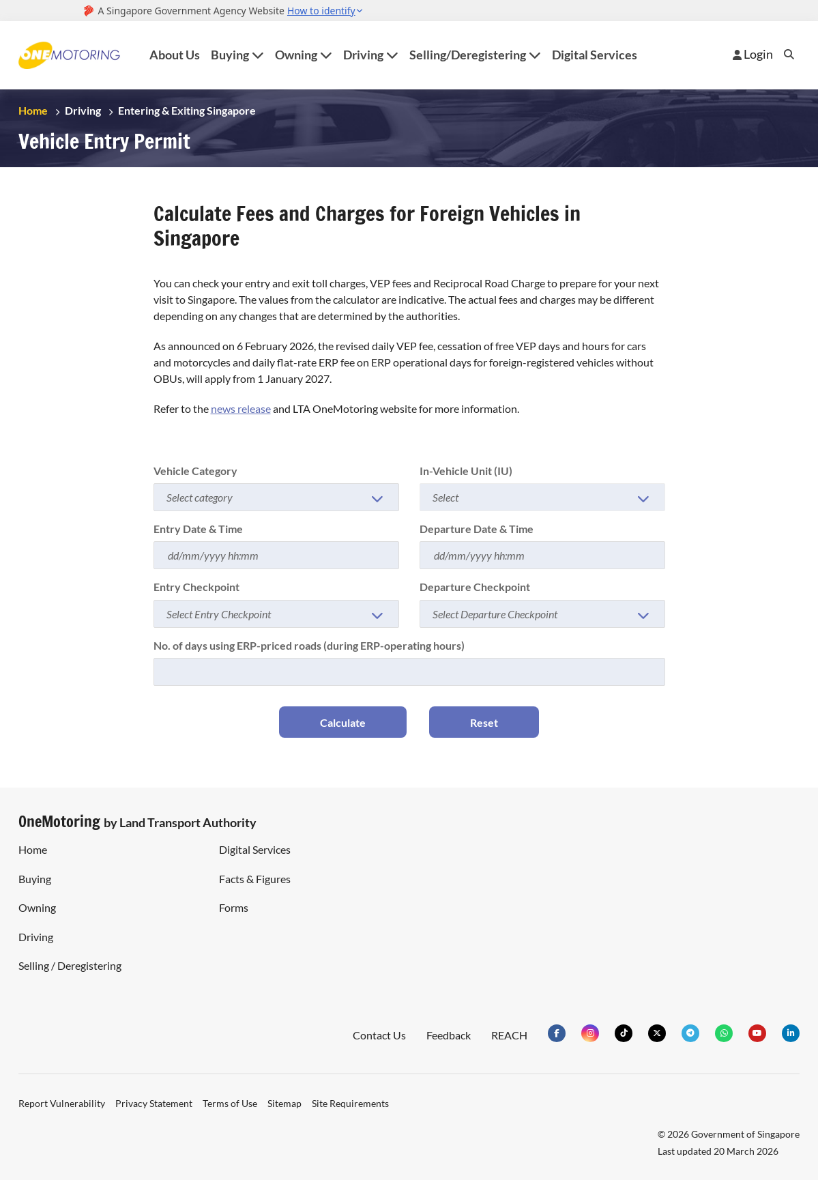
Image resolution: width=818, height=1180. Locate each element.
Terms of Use (230, 1103)
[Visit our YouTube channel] (757, 1033)
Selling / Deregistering (69, 965)
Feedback (448, 1034)
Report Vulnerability (61, 1103)
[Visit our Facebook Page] (557, 1033)
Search (789, 54)
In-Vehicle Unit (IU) (466, 470)
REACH (509, 1034)
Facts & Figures (255, 878)
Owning (37, 907)
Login (753, 53)
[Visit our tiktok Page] (623, 1033)
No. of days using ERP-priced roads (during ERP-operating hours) (309, 645)
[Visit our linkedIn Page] (791, 1033)
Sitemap (284, 1103)
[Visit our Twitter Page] (657, 1033)
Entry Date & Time (198, 528)
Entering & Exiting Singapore (187, 110)
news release (241, 408)
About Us (174, 54)
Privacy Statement (153, 1103)
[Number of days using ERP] (409, 672)
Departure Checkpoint (475, 586)
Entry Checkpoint (196, 586)
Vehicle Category (195, 470)
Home (33, 110)
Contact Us (379, 1034)
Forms (233, 907)
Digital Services (594, 54)
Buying (34, 878)
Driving (83, 110)
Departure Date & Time (477, 528)
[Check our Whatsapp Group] (724, 1033)
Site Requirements (350, 1103)
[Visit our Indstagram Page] (590, 1033)
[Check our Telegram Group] (690, 1033)
